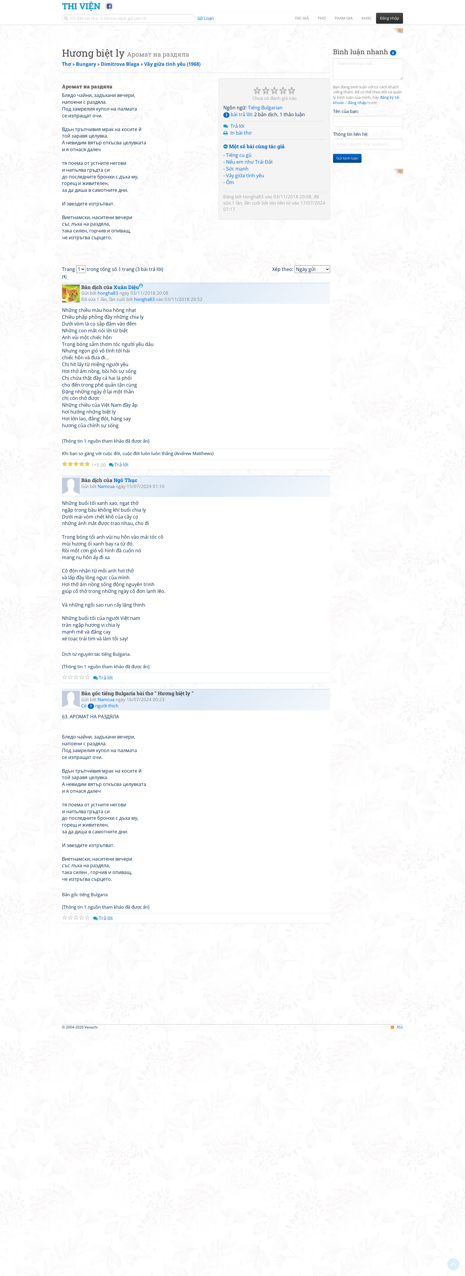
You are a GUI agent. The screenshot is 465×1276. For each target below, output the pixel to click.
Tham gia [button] (344, 18)
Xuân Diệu (128, 530)
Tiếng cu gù (238, 232)
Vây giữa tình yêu (245, 253)
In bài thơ (240, 210)
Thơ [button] (322, 18)
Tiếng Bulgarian (265, 185)
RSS (397, 1270)
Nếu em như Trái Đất (249, 239)
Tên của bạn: (346, 189)
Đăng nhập (389, 18)
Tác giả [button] (302, 18)
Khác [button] (367, 18)
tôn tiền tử (280, 280)
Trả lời (237, 203)
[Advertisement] (232, 69)
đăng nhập (357, 180)
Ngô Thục (125, 723)
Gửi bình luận (347, 235)
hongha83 (253, 274)
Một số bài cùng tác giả (254, 224)
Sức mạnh (237, 246)
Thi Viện (81, 6)
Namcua (106, 730)
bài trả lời (237, 192)
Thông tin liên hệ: (350, 212)
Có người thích (99, 949)
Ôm (230, 259)
